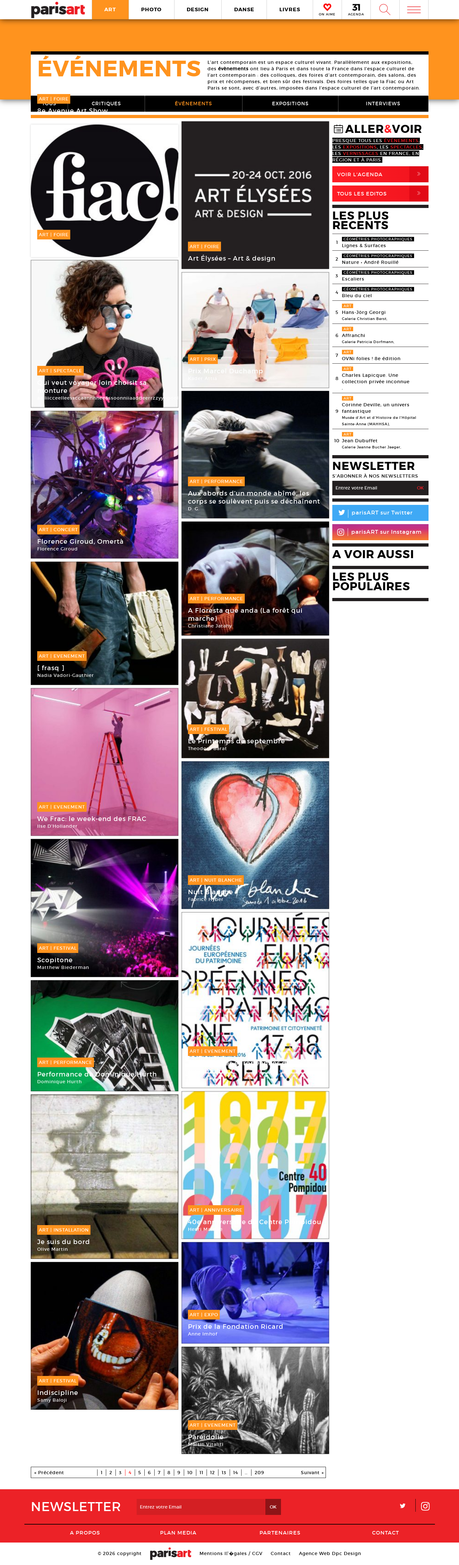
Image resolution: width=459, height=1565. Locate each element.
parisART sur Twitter (372, 513)
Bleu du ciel (357, 295)
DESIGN (198, 9)
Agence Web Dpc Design (330, 1553)
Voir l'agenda (383, 174)
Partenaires (280, 1532)
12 (212, 1472)
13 (224, 1472)
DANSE (244, 9)
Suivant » (312, 1472)
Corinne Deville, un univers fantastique (376, 408)
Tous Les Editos (383, 194)
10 (190, 1472)
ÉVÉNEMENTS (193, 103)
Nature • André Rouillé (370, 262)
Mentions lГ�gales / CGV (231, 1553)
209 (259, 1472)
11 (201, 1472)
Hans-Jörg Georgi (364, 312)
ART (110, 9)
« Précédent (49, 1472)
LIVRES (289, 9)
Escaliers (353, 279)
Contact (385, 1532)
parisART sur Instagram (379, 532)
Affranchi (353, 335)
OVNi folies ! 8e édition (371, 358)
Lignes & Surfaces (364, 245)
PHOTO (151, 9)
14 (235, 1472)
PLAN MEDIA (178, 1532)
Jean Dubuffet (360, 441)
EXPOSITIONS (290, 103)
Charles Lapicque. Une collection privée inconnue (376, 378)
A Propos (85, 1532)
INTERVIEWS (383, 103)
